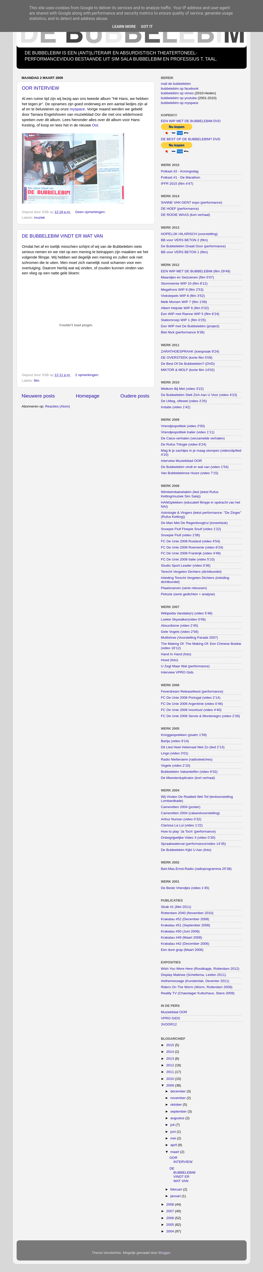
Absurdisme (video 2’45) (179, 625)
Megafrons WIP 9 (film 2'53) (182, 289)
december (178, 1091)
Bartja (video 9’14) (175, 741)
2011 (170, 1072)
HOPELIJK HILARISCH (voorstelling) (189, 234)
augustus (178, 1118)
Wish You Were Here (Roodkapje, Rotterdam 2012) (200, 969)
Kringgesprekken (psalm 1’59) (184, 735)
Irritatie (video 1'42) (175, 407)
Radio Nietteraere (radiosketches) (187, 759)
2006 (170, 1218)
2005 (170, 1225)
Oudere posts (134, 396)
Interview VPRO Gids (177, 672)
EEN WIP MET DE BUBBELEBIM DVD (191, 121)
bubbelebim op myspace (179, 103)
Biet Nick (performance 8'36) (183, 332)
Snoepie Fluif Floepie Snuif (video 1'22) (191, 529)
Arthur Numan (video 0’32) (181, 819)
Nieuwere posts (38, 396)
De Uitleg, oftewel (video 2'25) (184, 401)
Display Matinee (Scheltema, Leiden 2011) (193, 975)
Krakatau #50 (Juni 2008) (180, 931)
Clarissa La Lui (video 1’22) (182, 825)
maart (175, 1152)
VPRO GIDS (170, 1018)
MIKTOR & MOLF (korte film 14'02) (188, 370)
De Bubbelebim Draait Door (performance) (193, 246)
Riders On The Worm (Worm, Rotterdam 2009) (197, 987)
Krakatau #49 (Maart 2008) (181, 937)
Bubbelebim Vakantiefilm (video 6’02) (189, 772)
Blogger (164, 1253)
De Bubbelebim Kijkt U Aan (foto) (186, 850)
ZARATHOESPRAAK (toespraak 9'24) (190, 351)
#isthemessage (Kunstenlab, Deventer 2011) (195, 981)
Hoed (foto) (169, 660)
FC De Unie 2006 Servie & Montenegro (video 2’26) (200, 716)
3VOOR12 (169, 1024)
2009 (170, 1085)
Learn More (124, 26)
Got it (147, 26)
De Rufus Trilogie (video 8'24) (183, 444)
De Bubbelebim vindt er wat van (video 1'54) (194, 467)
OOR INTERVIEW (40, 88)
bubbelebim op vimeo (177, 93)
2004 (170, 1231)
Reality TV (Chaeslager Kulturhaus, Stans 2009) (198, 993)
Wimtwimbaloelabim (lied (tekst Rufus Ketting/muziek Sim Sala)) (190, 494)
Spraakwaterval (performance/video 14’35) (193, 844)
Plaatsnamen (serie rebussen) (184, 588)
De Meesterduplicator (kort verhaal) (188, 778)
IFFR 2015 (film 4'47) (177, 183)
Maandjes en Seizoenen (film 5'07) (187, 277)
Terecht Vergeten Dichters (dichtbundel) (191, 572)
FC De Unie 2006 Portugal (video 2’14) (191, 697)
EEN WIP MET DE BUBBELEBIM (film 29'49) (195, 271)
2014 (170, 1052)
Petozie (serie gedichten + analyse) (188, 594)
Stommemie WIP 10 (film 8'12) (184, 283)
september (179, 1111)
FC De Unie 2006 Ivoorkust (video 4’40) (191, 710)
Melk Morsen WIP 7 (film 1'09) (184, 302)
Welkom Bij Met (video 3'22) (182, 389)
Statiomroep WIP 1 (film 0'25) (183, 320)
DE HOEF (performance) (180, 209)
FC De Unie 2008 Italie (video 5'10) (188, 559)
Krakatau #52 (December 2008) (185, 919)
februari (176, 1189)
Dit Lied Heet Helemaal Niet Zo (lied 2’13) (193, 747)
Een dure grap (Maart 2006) (182, 950)
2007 (170, 1211)
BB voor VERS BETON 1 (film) (184, 252)
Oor (95, 125)
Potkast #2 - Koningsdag (180, 171)
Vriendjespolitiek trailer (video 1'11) (187, 432)
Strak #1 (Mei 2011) (176, 907)
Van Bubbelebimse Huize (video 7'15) (189, 473)
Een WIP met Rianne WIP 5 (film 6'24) (190, 314)
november (178, 1098)
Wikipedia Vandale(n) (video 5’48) (187, 613)
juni (173, 1132)
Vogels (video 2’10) (175, 765)
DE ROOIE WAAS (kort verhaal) (185, 215)
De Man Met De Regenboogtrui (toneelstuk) (194, 523)
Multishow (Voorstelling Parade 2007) (189, 637)
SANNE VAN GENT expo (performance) (191, 202)
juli (173, 1125)
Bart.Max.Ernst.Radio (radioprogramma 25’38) (196, 869)
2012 (170, 1065)
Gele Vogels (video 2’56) (180, 632)
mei (173, 1138)
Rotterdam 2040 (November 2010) (187, 913)
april (174, 1145)
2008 (170, 1204)
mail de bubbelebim (176, 84)
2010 (170, 1079)
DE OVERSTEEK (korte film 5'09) (186, 357)
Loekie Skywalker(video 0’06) (183, 619)
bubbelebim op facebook (180, 88)
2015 (170, 1045)
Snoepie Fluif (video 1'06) (180, 535)
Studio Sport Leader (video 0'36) (186, 565)
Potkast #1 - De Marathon (180, 177)
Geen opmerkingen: (90, 212)
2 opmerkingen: (87, 375)
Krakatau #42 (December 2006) (185, 944)
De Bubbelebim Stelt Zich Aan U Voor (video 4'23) (199, 395)
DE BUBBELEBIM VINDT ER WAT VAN (62, 236)
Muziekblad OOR (174, 1012)
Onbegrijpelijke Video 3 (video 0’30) (188, 837)
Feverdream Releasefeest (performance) (192, 691)
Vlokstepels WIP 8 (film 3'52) (183, 296)
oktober (176, 1104)
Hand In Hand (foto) (176, 654)
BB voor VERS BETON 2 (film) (184, 240)
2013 (170, 1058)
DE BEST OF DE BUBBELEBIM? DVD (190, 139)
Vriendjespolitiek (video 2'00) (183, 426)
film (36, 380)
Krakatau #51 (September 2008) (185, 925)
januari (176, 1196)
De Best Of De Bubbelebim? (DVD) (188, 364)
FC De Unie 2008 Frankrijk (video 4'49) (191, 553)
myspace (77, 109)
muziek (39, 217)
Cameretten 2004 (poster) (181, 807)
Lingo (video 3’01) (174, 753)
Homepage (87, 396)
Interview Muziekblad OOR (181, 461)
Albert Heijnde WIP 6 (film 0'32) (185, 308)
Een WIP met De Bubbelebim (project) (190, 326)
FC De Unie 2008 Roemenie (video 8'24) (192, 547)
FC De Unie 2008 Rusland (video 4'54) (190, 541)
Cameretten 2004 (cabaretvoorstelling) (190, 813)
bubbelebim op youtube (179, 98)
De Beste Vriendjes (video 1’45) (185, 888)
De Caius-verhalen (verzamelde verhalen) (193, 438)
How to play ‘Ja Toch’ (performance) (188, 831)
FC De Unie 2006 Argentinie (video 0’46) (192, 704)
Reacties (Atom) (57, 406)
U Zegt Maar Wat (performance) (185, 666)
